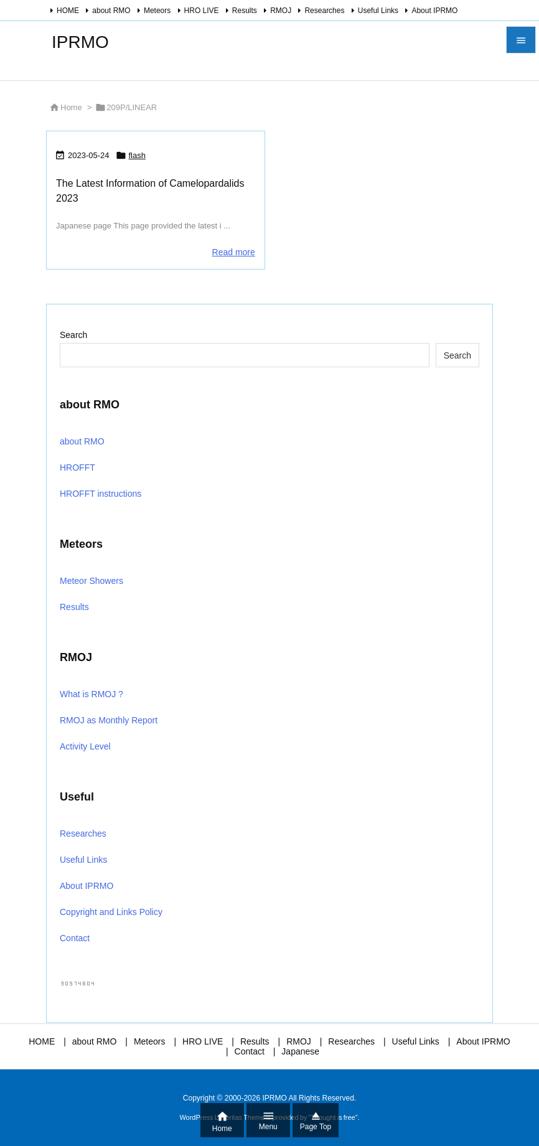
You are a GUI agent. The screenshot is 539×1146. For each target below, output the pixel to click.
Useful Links (378, 10)
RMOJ (280, 10)
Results (244, 10)
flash (137, 155)
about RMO (111, 10)
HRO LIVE (201, 10)
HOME (68, 10)
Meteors (157, 10)
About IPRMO (434, 10)
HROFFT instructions (100, 494)
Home (71, 107)
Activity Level (85, 746)
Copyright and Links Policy (111, 912)
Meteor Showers (91, 581)
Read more (233, 252)
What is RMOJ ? (91, 694)
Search (73, 335)
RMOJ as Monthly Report (108, 720)
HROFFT (77, 467)
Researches (324, 10)
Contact (75, 938)
